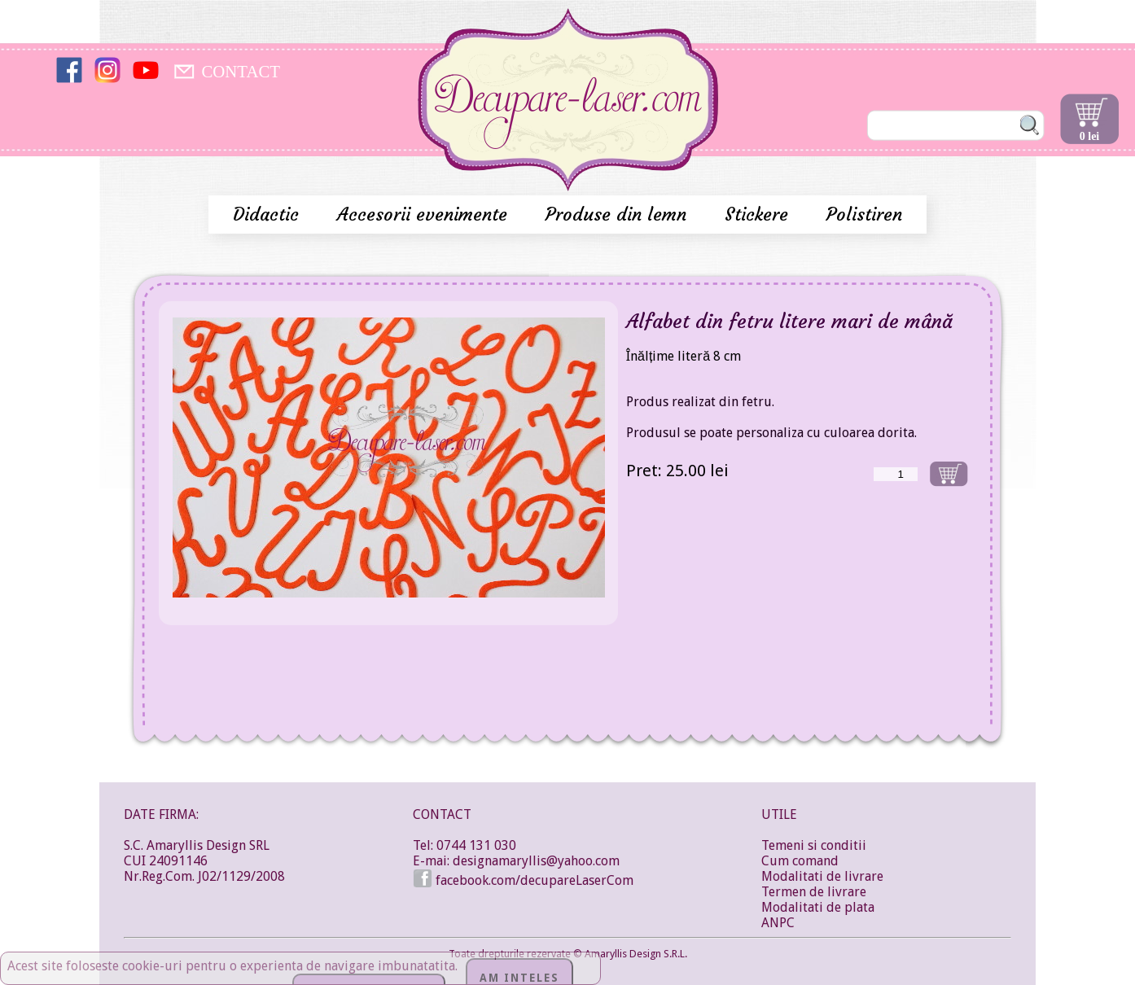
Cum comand (800, 861)
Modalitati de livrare (822, 876)
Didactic (269, 214)
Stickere (759, 214)
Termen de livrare (813, 892)
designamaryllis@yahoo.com (536, 861)
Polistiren (864, 214)
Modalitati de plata (817, 907)
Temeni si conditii (813, 845)
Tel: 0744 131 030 (464, 845)
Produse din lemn (619, 214)
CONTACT (240, 71)
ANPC (778, 922)
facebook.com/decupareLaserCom (523, 880)
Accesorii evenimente (425, 214)
